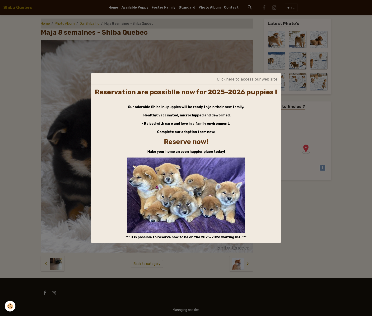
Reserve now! (186, 142)
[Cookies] (10, 306)
